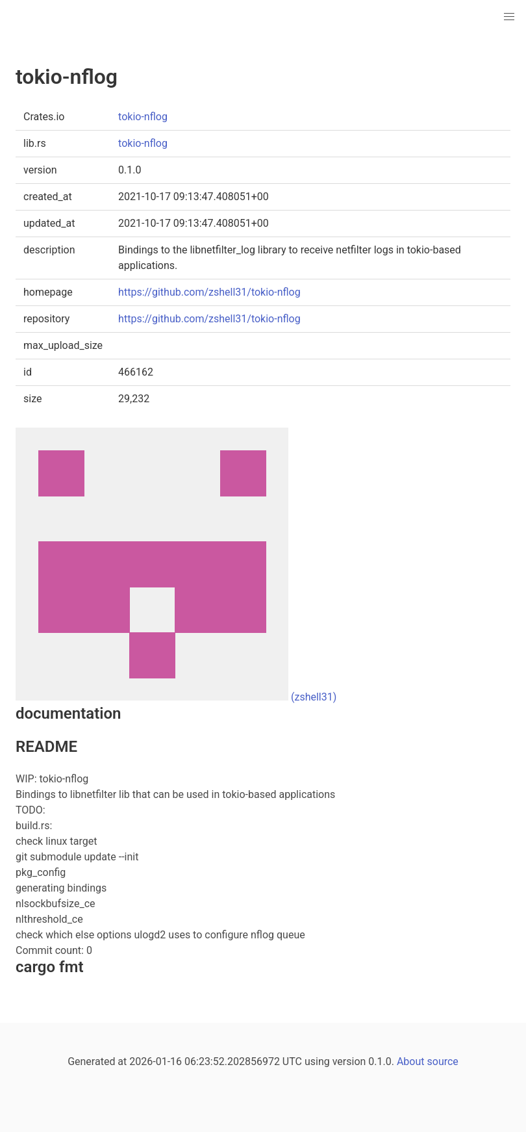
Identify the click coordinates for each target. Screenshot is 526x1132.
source (442, 1061)
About (411, 1061)
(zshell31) (313, 697)
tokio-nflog (143, 116)
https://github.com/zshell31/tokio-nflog (209, 292)
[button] (509, 17)
